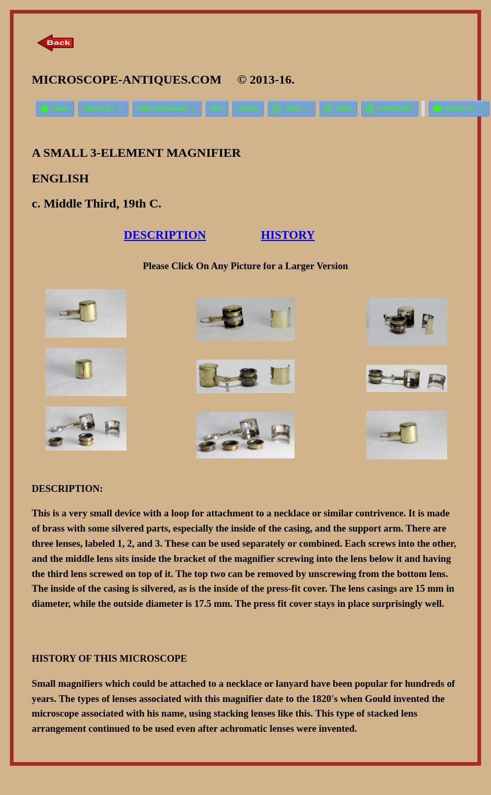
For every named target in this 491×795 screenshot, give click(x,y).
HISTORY (288, 234)
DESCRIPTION (165, 234)
